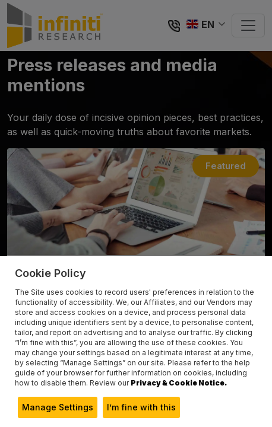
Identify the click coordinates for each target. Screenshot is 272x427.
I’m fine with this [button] (141, 407)
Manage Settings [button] (57, 407)
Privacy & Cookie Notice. (179, 382)
